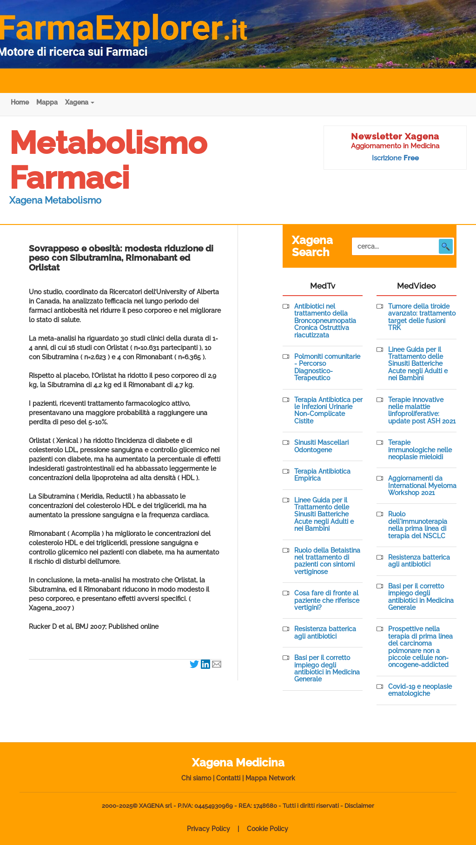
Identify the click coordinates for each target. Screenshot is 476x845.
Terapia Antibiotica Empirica (322, 475)
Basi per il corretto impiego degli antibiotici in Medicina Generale (327, 668)
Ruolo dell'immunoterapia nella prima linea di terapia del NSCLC (417, 525)
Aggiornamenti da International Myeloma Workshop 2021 (422, 485)
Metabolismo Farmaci (108, 160)
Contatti (228, 778)
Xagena (79, 102)
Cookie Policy (267, 828)
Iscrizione (395, 158)
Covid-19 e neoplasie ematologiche (420, 690)
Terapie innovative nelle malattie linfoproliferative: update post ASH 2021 (422, 410)
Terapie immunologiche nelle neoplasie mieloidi (420, 450)
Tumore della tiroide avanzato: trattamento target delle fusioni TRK (422, 317)
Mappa (47, 102)
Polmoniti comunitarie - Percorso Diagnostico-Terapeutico (327, 367)
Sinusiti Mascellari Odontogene (321, 446)
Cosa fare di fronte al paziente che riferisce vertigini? (326, 600)
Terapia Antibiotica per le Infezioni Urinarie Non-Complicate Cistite (328, 410)
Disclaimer (359, 805)
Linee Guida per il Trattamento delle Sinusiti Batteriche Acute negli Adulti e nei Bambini (324, 515)
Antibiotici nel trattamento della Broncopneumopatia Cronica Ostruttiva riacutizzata (325, 321)
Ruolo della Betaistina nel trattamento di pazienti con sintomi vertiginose (327, 561)
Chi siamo (196, 778)
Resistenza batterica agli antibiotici (325, 633)
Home (20, 102)
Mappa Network (270, 778)
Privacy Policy (208, 828)
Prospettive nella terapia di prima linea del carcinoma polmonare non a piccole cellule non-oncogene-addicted (420, 647)
